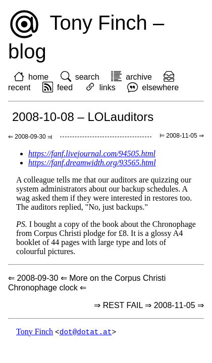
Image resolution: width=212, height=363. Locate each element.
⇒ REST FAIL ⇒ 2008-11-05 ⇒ (149, 305)
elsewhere (160, 87)
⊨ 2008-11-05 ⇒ (182, 135)
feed (65, 87)
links (107, 87)
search (87, 77)
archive (139, 77)
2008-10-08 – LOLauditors (82, 117)
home (38, 77)
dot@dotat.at (86, 332)
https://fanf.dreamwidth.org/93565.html (92, 162)
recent (19, 87)
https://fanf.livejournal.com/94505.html (91, 153)
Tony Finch (34, 332)
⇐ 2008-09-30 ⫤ (30, 136)
